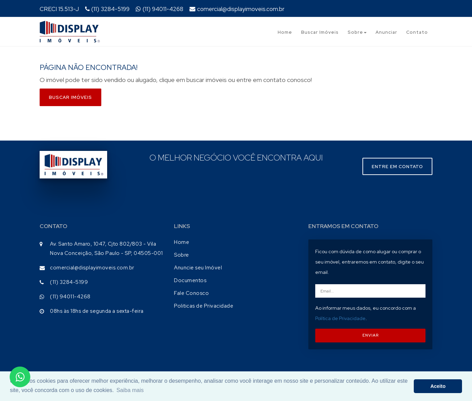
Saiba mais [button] (130, 390)
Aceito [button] (437, 386)
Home (285, 32)
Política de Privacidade (340, 318)
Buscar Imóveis (320, 32)
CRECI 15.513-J (59, 9)
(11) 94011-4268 (159, 9)
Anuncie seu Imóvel (198, 267)
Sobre (357, 32)
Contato (417, 32)
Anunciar (386, 32)
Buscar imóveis (70, 97)
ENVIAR (370, 335)
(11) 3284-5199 (107, 9)
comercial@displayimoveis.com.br (237, 9)
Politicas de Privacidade (203, 305)
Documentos (190, 280)
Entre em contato (397, 166)
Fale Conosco (191, 293)
